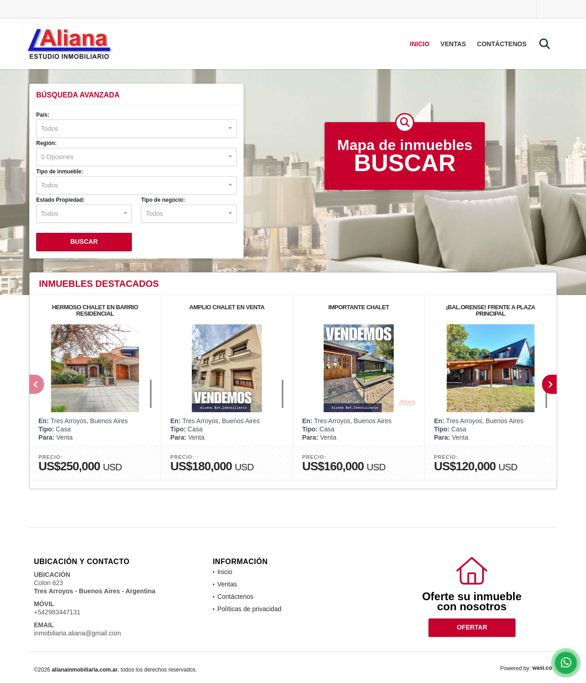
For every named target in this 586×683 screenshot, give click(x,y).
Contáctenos (501, 44)
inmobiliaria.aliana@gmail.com (77, 633)
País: (42, 115)
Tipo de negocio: (163, 200)
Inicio (419, 44)
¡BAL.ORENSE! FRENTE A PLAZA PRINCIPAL (490, 310)
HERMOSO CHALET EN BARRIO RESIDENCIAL (95, 310)
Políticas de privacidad (249, 609)
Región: (46, 143)
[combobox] (136, 128)
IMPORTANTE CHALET (358, 307)
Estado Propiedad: (60, 200)
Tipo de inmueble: (59, 171)
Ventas (453, 44)
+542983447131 (57, 612)
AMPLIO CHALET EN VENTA (226, 307)
